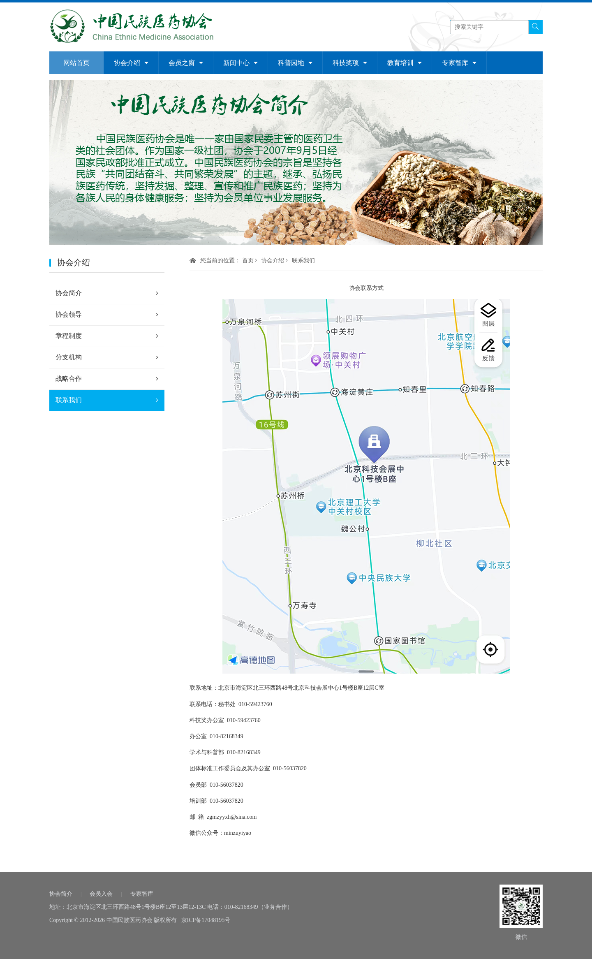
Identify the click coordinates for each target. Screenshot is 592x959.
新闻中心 (240, 62)
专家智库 (459, 62)
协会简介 (107, 293)
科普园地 (295, 62)
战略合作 (107, 378)
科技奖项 (350, 62)
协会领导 (107, 314)
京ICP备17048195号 (206, 920)
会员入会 (101, 894)
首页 (248, 260)
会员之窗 (186, 62)
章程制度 (107, 336)
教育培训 (404, 62)
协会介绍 (131, 62)
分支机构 (107, 357)
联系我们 (107, 400)
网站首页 (76, 62)
